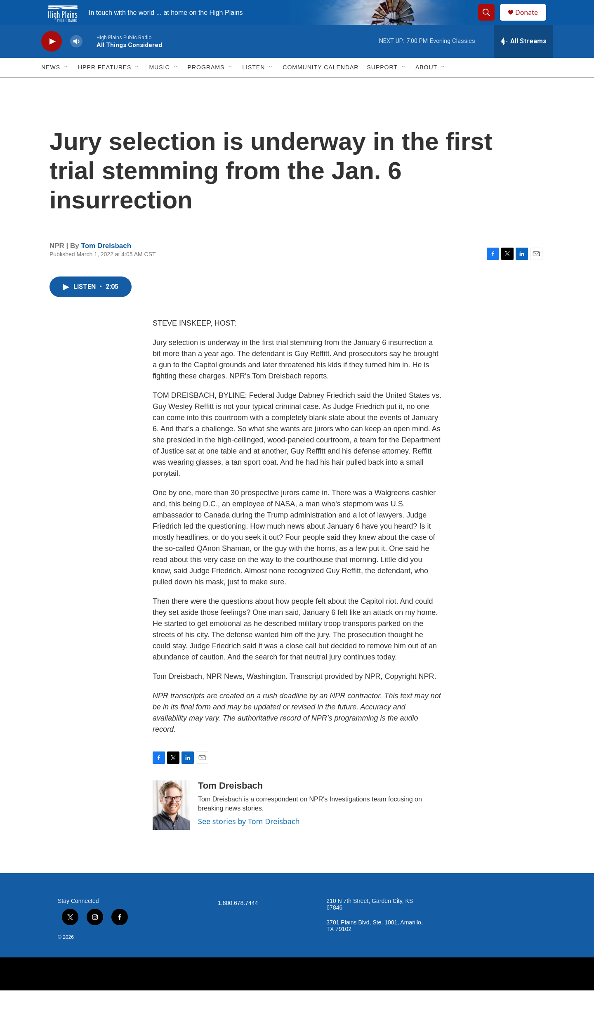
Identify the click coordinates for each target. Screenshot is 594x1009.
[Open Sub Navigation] (66, 86)
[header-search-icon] (490, 22)
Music (159, 86)
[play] (51, 60)
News (50, 86)
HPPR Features (104, 86)
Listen (253, 86)
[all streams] (523, 59)
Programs (206, 86)
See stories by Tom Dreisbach (249, 840)
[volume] (76, 60)
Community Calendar (320, 86)
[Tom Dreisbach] (171, 823)
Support (382, 86)
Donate (531, 21)
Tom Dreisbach (106, 264)
